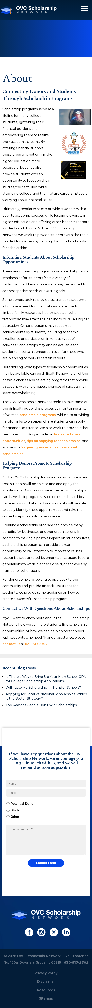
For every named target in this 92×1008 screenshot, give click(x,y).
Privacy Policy (46, 973)
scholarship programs (37, 415)
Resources (46, 990)
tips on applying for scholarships (54, 441)
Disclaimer (46, 981)
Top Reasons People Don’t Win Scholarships (41, 705)
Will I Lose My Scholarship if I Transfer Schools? (44, 688)
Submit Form (46, 863)
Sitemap (46, 998)
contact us (11, 644)
